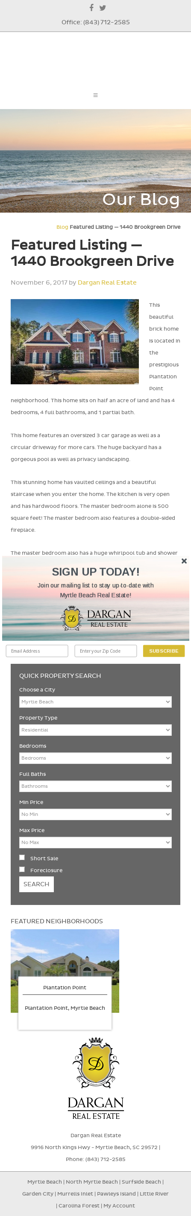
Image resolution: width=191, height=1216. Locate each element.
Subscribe (164, 651)
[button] (95, 590)
